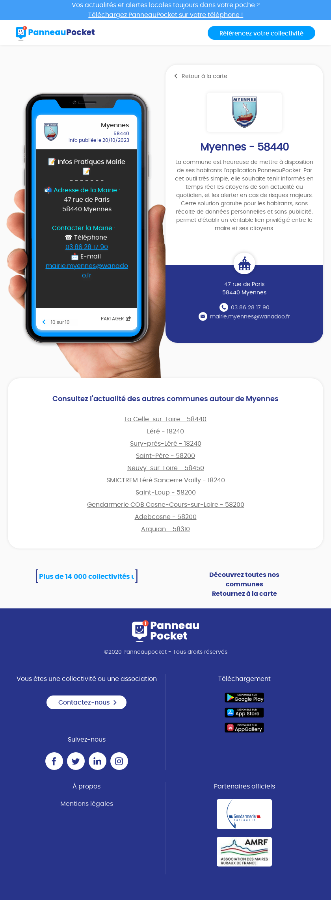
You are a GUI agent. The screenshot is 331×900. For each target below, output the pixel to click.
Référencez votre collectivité (261, 34)
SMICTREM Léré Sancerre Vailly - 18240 (165, 480)
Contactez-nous (87, 702)
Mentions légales (86, 804)
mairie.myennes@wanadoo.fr (250, 317)
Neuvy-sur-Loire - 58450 (165, 468)
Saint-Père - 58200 (165, 456)
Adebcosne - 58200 (166, 517)
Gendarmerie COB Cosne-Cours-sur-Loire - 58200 (165, 505)
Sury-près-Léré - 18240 (165, 444)
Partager (116, 318)
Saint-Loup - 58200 (166, 492)
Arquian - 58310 (165, 529)
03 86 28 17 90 (250, 308)
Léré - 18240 (165, 431)
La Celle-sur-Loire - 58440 (165, 419)
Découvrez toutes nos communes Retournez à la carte (244, 584)
